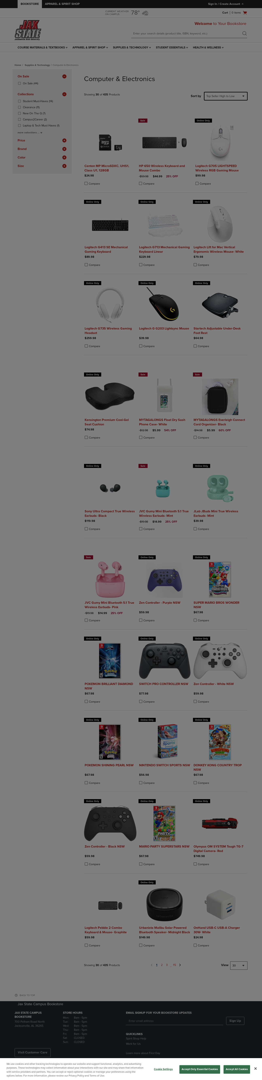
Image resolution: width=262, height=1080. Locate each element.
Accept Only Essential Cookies (200, 1069)
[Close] (255, 1068)
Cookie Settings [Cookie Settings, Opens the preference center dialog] (163, 1069)
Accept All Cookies (237, 1069)
